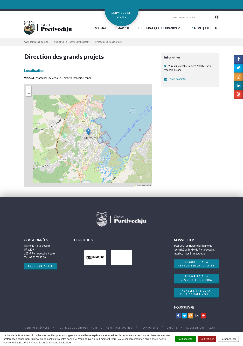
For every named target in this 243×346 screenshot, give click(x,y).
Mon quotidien (205, 28)
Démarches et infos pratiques (138, 28)
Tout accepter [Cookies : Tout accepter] (185, 338)
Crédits (172, 327)
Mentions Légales (37, 327)
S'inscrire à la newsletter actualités (196, 264)
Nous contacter (178, 79)
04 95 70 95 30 (38, 5)
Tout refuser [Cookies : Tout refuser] (207, 338)
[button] (88, 131)
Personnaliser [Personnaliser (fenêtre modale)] (228, 338)
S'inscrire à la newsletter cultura (196, 278)
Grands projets (178, 28)
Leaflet (137, 185)
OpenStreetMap (146, 185)
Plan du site (149, 327)
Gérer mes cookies (119, 327)
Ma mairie (102, 28)
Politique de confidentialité (78, 327)
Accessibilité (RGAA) (200, 327)
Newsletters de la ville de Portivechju (196, 292)
